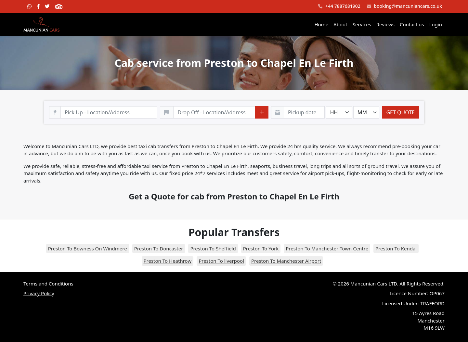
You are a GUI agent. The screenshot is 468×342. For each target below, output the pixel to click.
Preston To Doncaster (158, 248)
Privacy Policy (38, 293)
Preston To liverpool (221, 261)
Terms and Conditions (48, 283)
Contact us (412, 24)
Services (362, 24)
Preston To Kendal (396, 248)
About (340, 24)
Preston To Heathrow (168, 261)
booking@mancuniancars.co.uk (404, 6)
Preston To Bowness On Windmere (87, 248)
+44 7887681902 (339, 6)
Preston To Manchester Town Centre (327, 248)
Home (321, 24)
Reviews (385, 24)
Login (435, 24)
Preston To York (261, 248)
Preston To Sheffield (213, 248)
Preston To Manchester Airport (286, 261)
